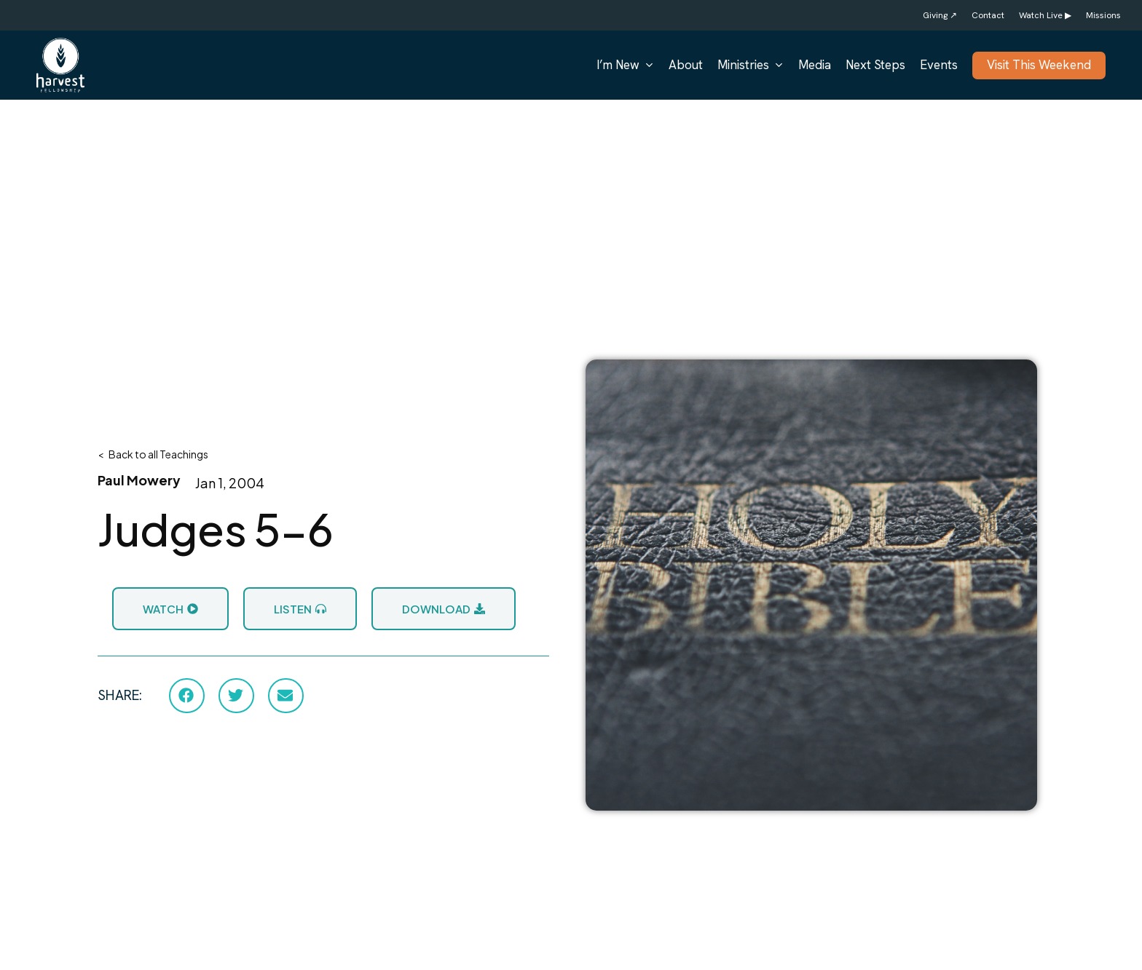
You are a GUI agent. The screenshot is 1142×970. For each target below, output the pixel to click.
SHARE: (120, 695)
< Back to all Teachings (153, 454)
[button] (187, 695)
